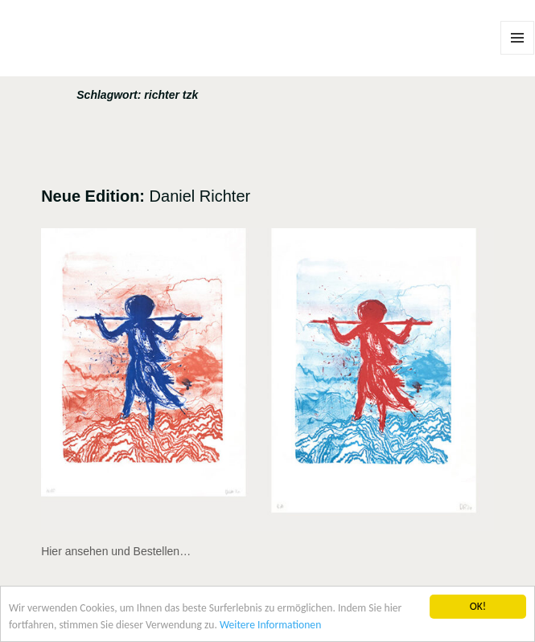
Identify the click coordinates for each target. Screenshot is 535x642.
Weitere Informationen (270, 626)
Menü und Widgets (517, 54)
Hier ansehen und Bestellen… (116, 551)
